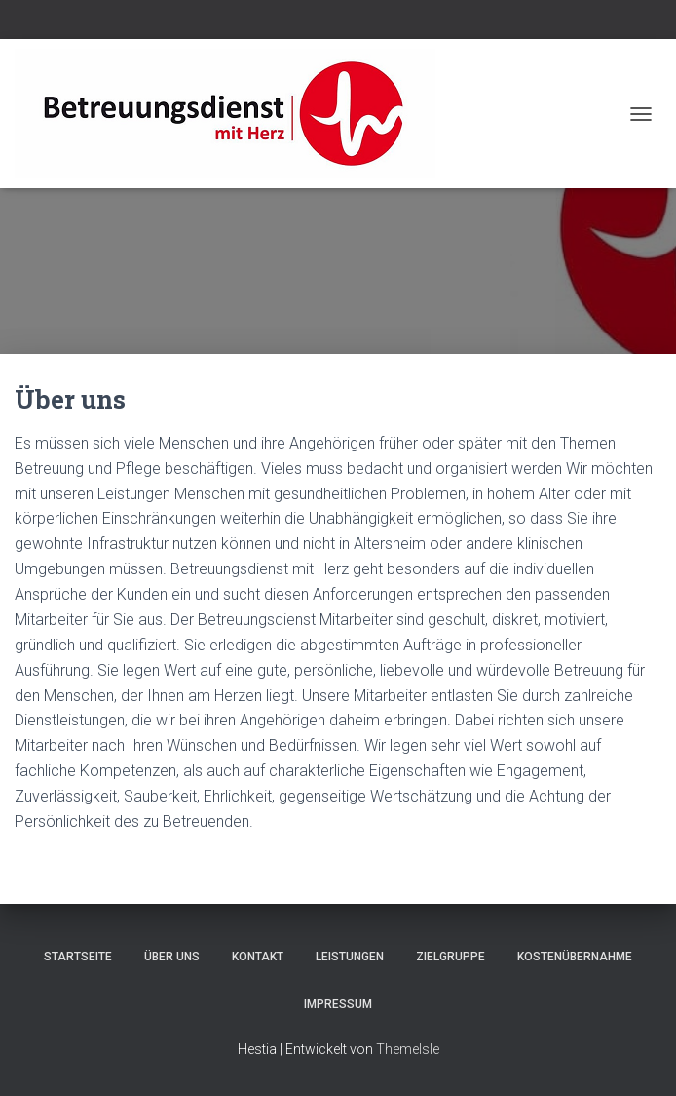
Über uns (172, 956)
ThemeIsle (407, 1049)
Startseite (78, 956)
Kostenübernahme (574, 956)
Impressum (338, 1004)
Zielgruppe (450, 956)
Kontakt (257, 956)
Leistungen (350, 956)
